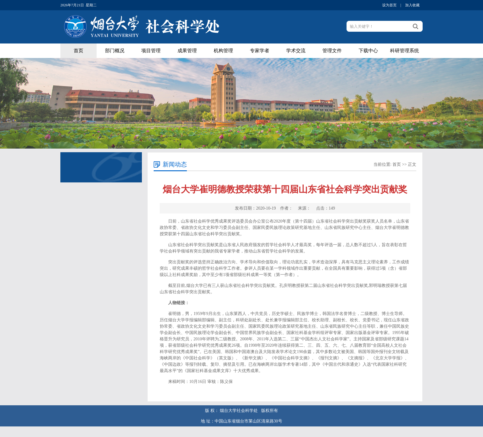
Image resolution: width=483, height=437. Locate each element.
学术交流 (295, 50)
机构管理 (223, 50)
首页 (78, 50)
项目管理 (151, 50)
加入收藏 (412, 5)
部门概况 (114, 50)
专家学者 (259, 50)
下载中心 (368, 50)
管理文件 (332, 50)
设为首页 (389, 5)
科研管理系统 (404, 50)
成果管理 (187, 50)
